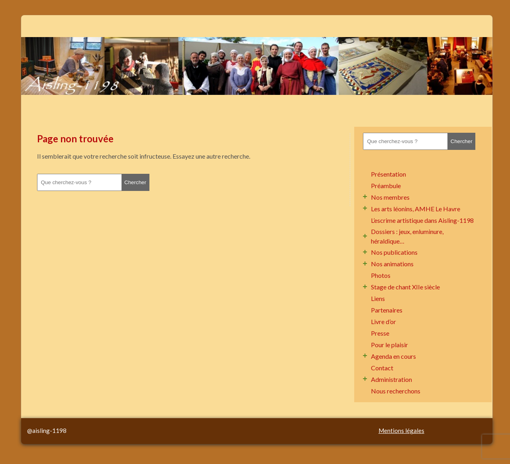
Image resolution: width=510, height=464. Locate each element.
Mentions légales (401, 430)
